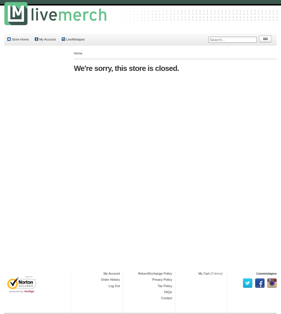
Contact (166, 298)
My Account (45, 39)
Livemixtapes (266, 273)
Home (78, 53)
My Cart (204, 273)
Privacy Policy (162, 279)
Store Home (18, 39)
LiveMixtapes (73, 39)
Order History (110, 279)
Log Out (114, 286)
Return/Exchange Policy (155, 273)
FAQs (168, 292)
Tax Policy (165, 286)
